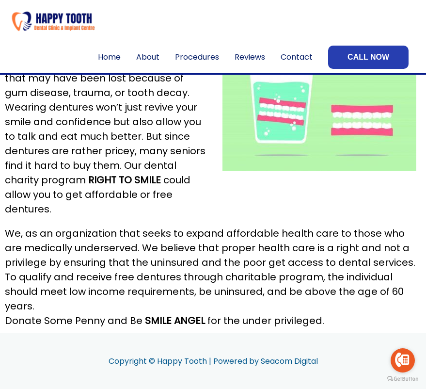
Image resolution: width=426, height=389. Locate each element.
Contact (297, 57)
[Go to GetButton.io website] (402, 379)
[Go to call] (403, 360)
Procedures (197, 57)
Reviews (250, 57)
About (147, 57)
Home (109, 57)
